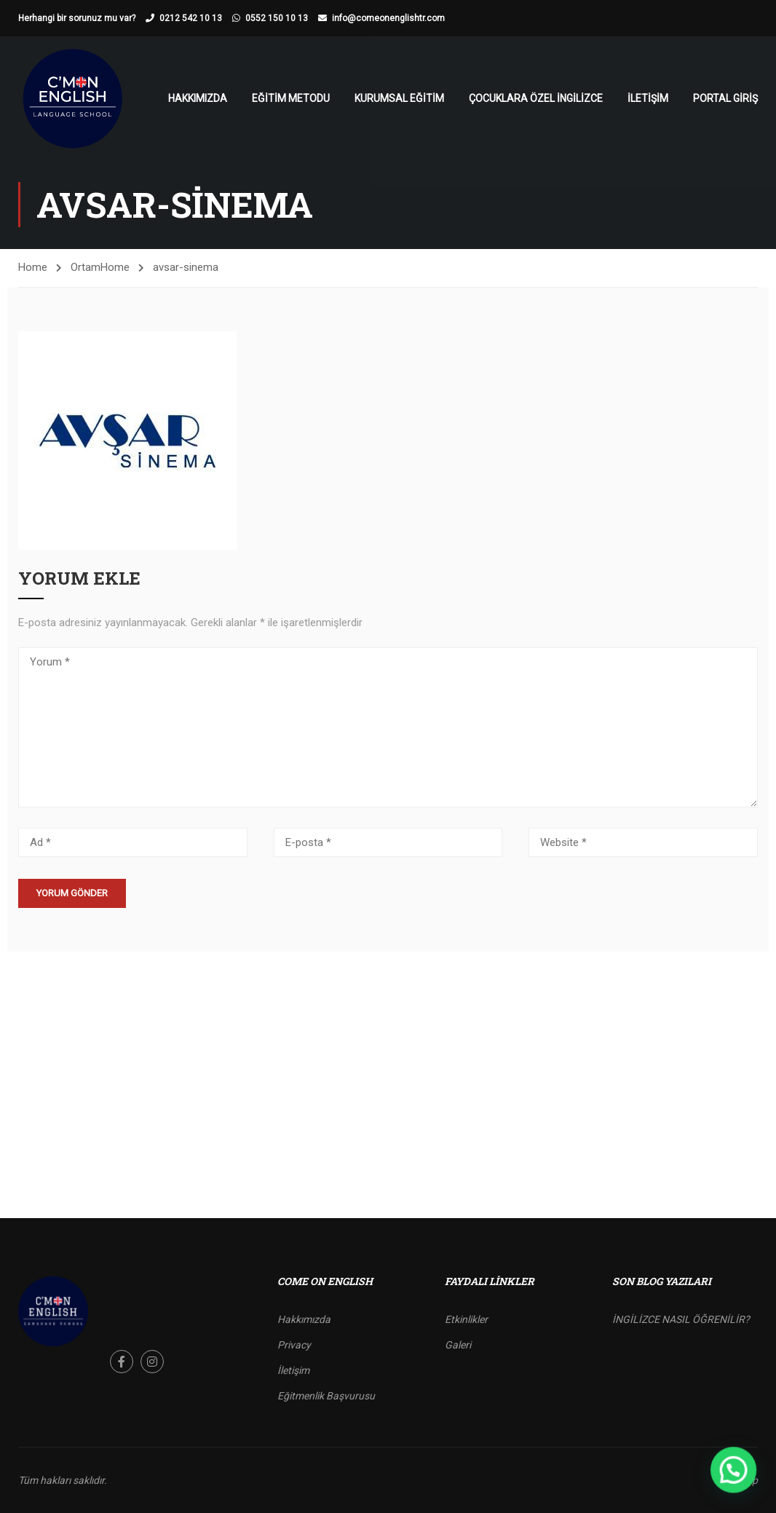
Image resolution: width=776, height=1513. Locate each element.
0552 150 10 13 (276, 18)
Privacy (294, 1345)
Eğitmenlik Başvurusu (326, 1396)
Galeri (458, 1345)
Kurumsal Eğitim (399, 98)
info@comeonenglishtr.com (388, 18)
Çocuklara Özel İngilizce (536, 98)
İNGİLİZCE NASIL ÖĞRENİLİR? (681, 1319)
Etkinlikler (466, 1319)
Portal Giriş (725, 98)
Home (32, 267)
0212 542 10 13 (190, 18)
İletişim (647, 98)
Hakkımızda (197, 98)
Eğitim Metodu (291, 98)
